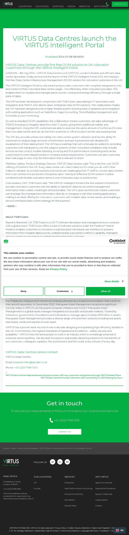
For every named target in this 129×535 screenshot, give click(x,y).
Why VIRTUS (101, 6)
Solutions (42, 6)
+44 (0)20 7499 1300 (26, 367)
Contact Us (120, 4)
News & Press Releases (28, 448)
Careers (98, 505)
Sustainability (101, 500)
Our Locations (43, 476)
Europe (37, 488)
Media (71, 6)
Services (58, 6)
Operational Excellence (105, 488)
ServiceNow (69, 500)
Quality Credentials (103, 494)
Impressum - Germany (109, 531)
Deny (23, 291)
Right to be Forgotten (101, 528)
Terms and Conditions (70, 531)
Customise (64, 291)
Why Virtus (101, 476)
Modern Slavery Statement (79, 528)
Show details (112, 281)
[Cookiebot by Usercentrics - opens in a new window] (111, 241)
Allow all (105, 291)
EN (120, 530)
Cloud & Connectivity (73, 494)
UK (35, 482)
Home (6, 448)
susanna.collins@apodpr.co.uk (30, 362)
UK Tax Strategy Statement (22, 531)
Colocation (69, 482)
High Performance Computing (78, 488)
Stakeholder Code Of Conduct (47, 531)
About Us (84, 6)
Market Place (70, 505)
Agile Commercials (103, 482)
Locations (25, 6)
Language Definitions (89, 531)
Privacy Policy (58, 269)
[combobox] (120, 530)
